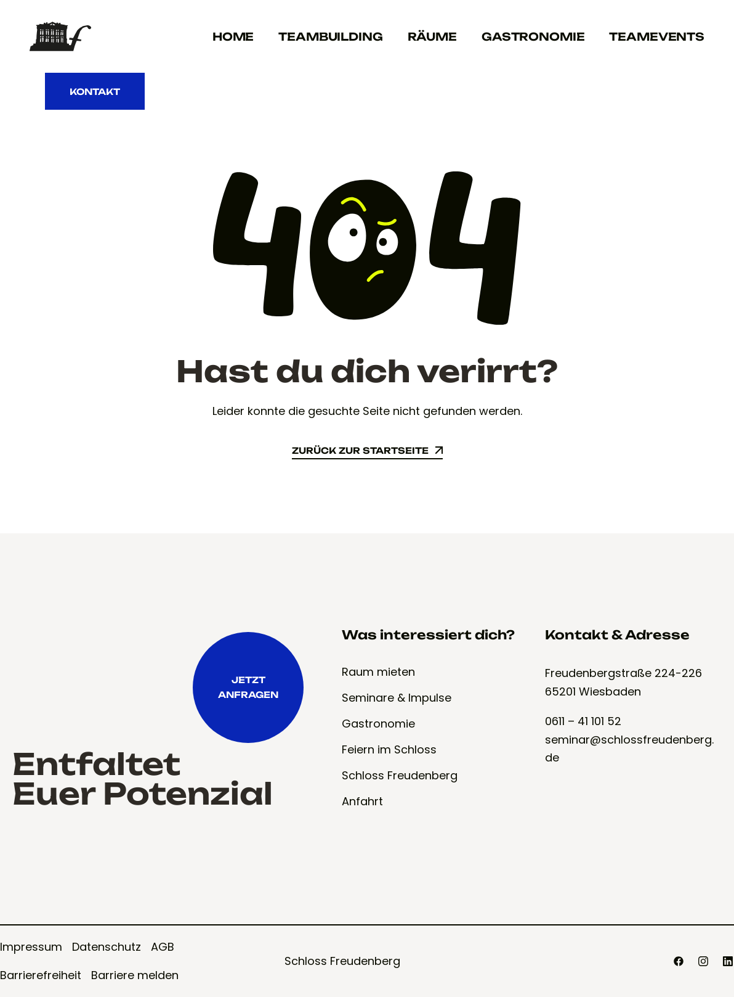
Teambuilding (330, 36)
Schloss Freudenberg (342, 961)
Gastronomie (533, 36)
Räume (432, 36)
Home (233, 36)
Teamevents (656, 36)
